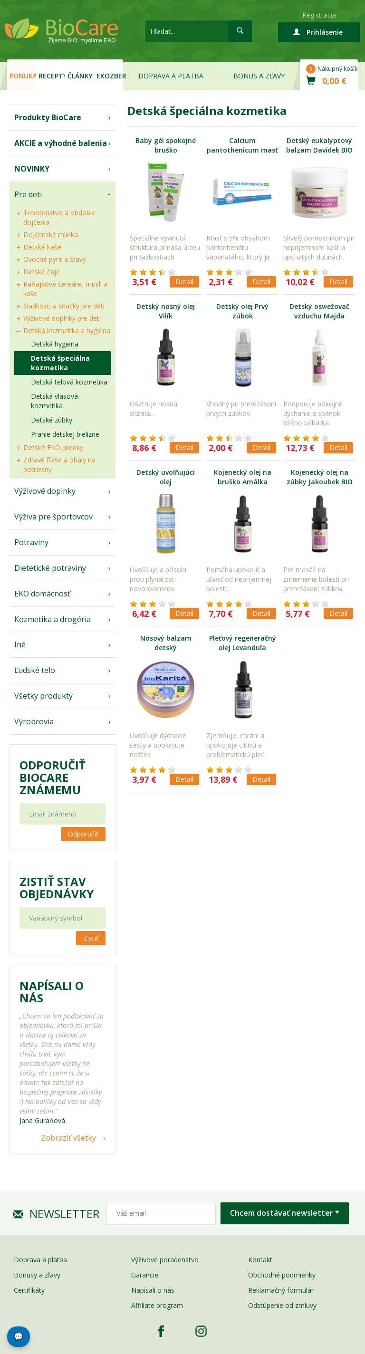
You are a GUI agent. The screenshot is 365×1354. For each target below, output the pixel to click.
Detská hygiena (54, 343)
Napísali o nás (152, 1290)
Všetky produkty (43, 696)
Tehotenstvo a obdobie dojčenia (59, 217)
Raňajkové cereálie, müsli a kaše (65, 288)
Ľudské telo (34, 670)
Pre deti (28, 194)
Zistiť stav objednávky (56, 887)
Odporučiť (83, 833)
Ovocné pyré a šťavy (54, 259)
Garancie (144, 1274)
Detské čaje (41, 271)
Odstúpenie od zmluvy (282, 1305)
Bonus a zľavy (259, 75)
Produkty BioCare (47, 117)
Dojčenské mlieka (50, 234)
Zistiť (90, 937)
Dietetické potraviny (50, 568)
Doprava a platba (170, 75)
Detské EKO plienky (53, 447)
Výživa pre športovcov (53, 516)
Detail (184, 281)
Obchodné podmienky (282, 1274)
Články (80, 75)
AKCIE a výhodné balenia (60, 143)
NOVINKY (31, 168)
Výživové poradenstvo (165, 1259)
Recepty (51, 75)
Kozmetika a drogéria (52, 619)
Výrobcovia (34, 721)
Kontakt (260, 1259)
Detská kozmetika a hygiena (66, 330)
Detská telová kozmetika (69, 381)
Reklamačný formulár (281, 1290)
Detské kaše (42, 246)
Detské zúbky (51, 419)
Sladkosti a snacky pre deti (64, 305)
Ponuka (23, 75)
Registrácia (319, 14)
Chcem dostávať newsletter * (284, 1213)
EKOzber (109, 75)
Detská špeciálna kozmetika (60, 363)
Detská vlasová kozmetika (54, 401)
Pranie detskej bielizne (65, 434)
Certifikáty (29, 1290)
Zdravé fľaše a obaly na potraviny (59, 464)
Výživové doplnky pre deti (62, 318)
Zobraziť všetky (68, 1138)
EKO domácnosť (42, 593)
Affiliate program (157, 1305)
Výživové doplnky (45, 491)
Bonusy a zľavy (37, 1274)
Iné (20, 644)
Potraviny (31, 542)
